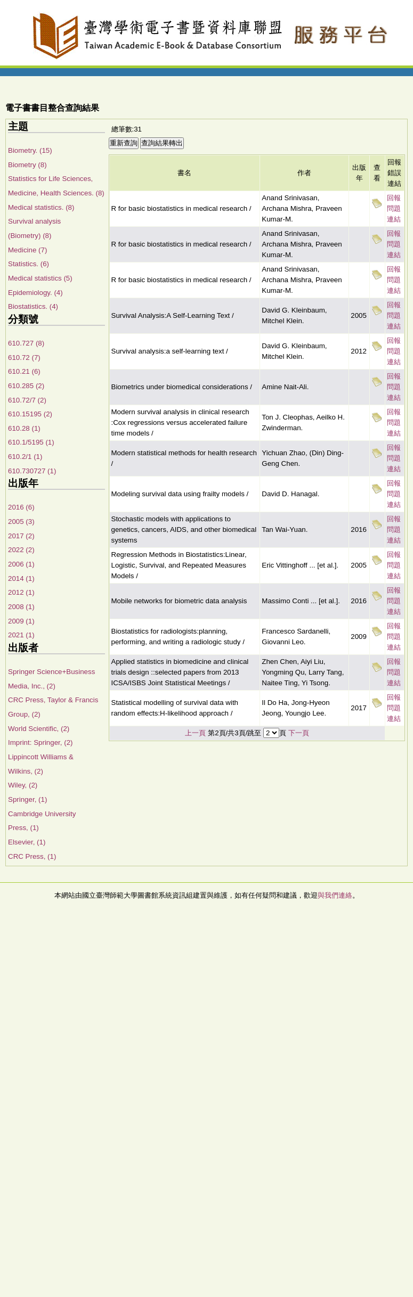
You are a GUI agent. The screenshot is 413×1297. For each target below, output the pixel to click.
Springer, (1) (27, 799)
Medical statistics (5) (40, 278)
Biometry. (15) (30, 150)
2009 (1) (21, 621)
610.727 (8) (26, 343)
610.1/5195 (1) (31, 442)
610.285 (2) (26, 386)
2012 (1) (21, 592)
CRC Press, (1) (32, 856)
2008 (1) (21, 607)
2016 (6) (21, 507)
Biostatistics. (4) (33, 306)
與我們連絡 (335, 895)
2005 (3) (21, 522)
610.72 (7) (24, 358)
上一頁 (195, 733)
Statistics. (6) (28, 264)
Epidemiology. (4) (35, 293)
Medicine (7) (27, 250)
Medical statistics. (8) (41, 207)
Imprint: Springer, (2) (40, 742)
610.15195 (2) (30, 414)
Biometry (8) (27, 165)
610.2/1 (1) (25, 457)
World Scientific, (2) (38, 729)
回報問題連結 (394, 208)
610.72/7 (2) (27, 400)
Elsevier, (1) (26, 842)
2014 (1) (21, 578)
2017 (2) (21, 536)
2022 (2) (21, 550)
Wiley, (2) (22, 785)
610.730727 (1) (32, 471)
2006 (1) (21, 564)
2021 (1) (21, 635)
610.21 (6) (24, 371)
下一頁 (298, 733)
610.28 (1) (24, 428)
